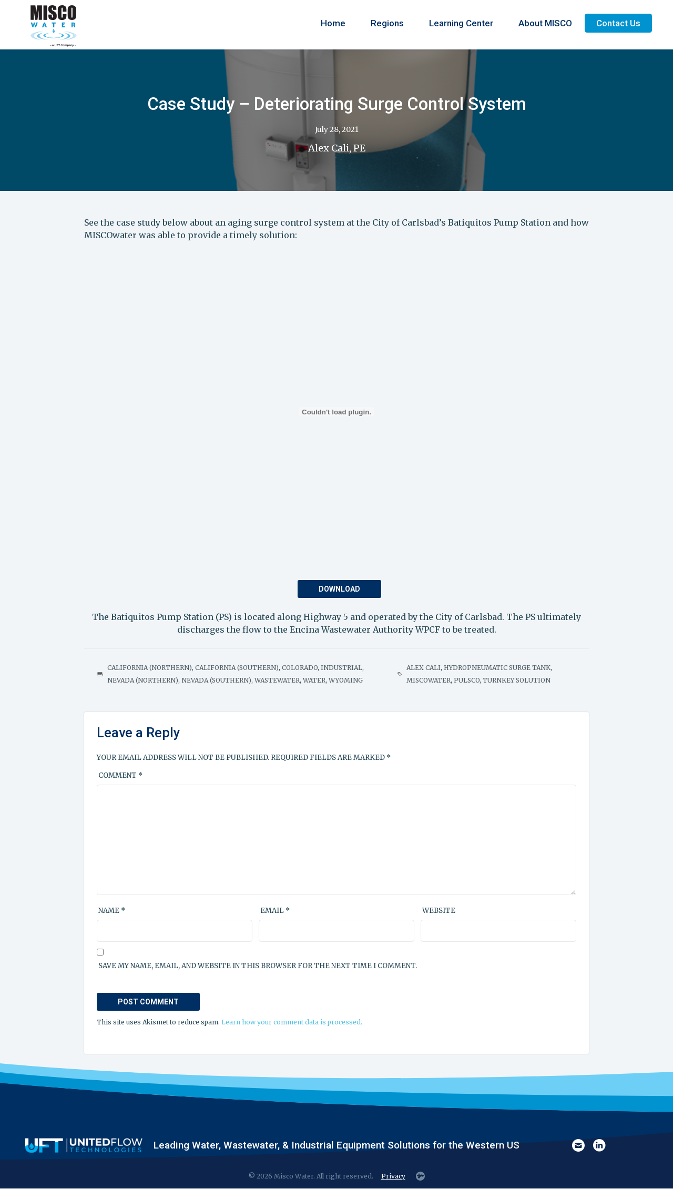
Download (339, 589)
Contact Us (618, 23)
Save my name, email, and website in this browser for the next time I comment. (257, 965)
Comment (120, 775)
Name (111, 910)
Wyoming (346, 680)
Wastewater (277, 680)
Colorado (300, 668)
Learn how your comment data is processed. (291, 1022)
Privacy (393, 1176)
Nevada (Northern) (142, 680)
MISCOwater (428, 680)
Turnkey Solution (516, 680)
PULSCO (467, 680)
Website (438, 910)
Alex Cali (423, 668)
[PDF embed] (336, 412)
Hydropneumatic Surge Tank (497, 668)
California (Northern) (149, 668)
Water (314, 680)
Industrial (341, 668)
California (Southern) (237, 668)
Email (275, 910)
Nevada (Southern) (216, 680)
